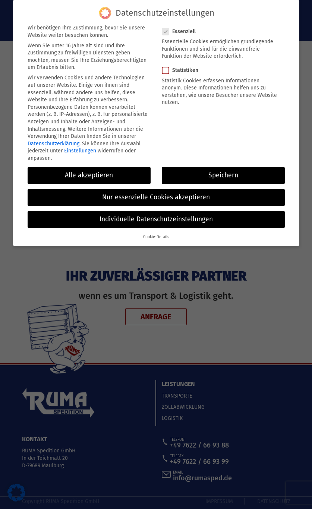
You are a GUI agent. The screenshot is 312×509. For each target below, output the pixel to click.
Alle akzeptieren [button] (89, 174)
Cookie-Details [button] (156, 236)
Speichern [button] (223, 174)
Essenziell (181, 30)
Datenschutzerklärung (53, 143)
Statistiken (182, 69)
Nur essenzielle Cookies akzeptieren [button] (156, 196)
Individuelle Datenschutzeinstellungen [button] (156, 218)
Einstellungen (80, 150)
